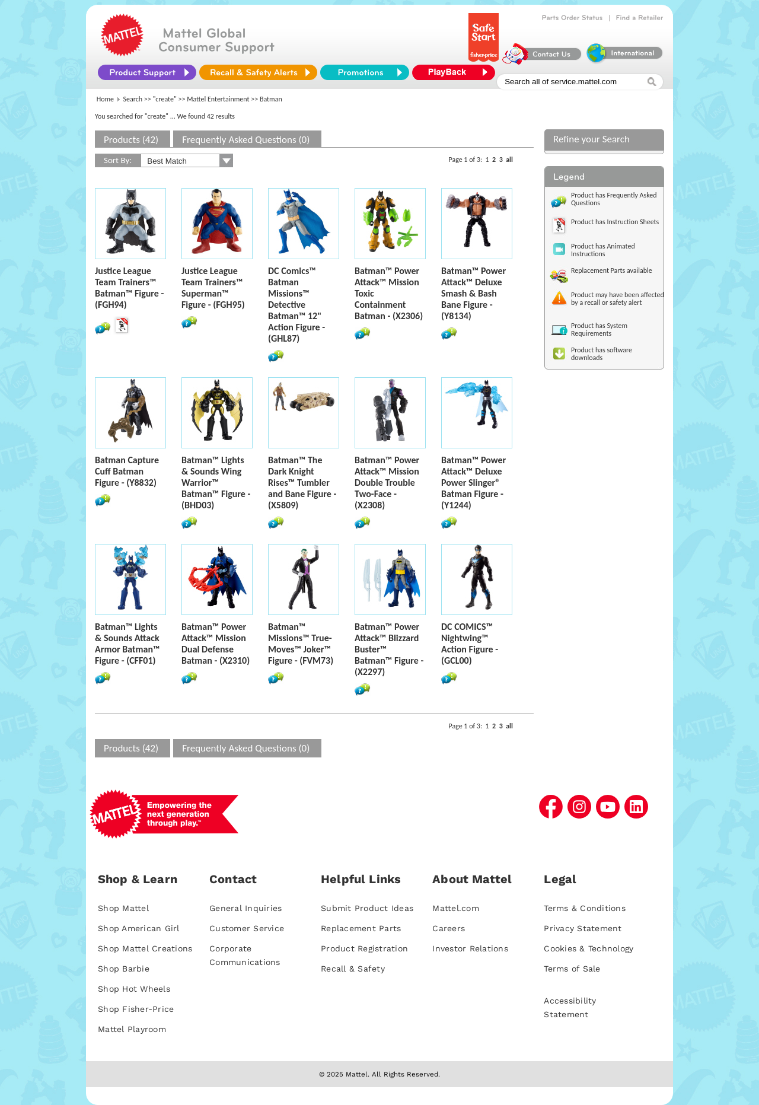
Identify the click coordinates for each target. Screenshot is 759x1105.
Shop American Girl (139, 928)
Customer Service (246, 928)
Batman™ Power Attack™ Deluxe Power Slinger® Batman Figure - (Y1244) (473, 482)
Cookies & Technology (588, 948)
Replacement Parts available (611, 270)
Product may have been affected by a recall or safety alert (617, 299)
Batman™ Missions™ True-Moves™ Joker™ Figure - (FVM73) (300, 643)
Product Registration (364, 948)
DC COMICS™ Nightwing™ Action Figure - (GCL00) (469, 643)
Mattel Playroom (132, 1029)
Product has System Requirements (599, 329)
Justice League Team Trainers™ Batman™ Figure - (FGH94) (129, 287)
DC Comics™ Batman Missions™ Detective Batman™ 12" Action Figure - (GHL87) (296, 304)
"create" (165, 99)
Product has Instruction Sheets (615, 222)
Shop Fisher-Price (136, 1009)
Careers (448, 928)
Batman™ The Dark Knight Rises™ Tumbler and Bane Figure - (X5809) (302, 482)
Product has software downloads (601, 354)
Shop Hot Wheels (134, 988)
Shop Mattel (123, 908)
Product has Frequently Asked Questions (614, 199)
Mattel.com (455, 908)
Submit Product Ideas (367, 908)
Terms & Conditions (585, 908)
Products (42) (131, 139)
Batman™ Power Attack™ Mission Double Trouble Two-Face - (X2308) (387, 482)
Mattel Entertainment (218, 99)
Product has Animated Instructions (603, 250)
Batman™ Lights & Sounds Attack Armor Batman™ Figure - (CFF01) (127, 643)
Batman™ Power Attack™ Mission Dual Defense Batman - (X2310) (215, 643)
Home (105, 99)
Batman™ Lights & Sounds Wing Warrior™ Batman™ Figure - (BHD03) (215, 482)
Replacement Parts (361, 928)
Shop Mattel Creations (145, 948)
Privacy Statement (582, 928)
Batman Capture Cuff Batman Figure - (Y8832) (127, 471)
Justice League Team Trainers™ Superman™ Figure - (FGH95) (213, 287)
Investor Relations (470, 948)
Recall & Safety (353, 968)
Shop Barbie (123, 968)
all (509, 159)
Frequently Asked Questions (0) (246, 139)
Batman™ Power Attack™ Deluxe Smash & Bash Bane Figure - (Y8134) (473, 293)
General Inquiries (245, 908)
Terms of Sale (572, 968)
